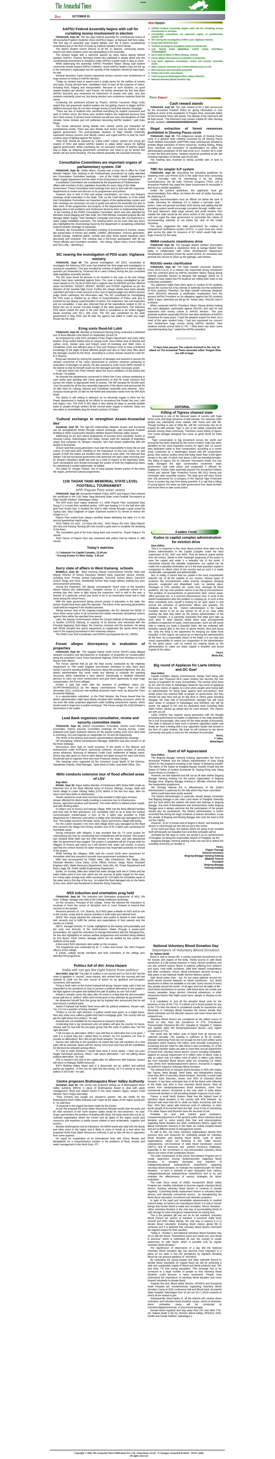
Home (143, 2)
